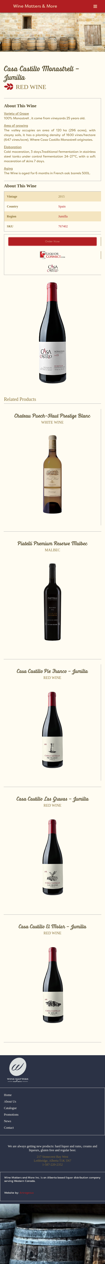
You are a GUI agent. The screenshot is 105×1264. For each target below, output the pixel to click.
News (7, 1121)
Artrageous (27, 1192)
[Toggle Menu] (95, 6)
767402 (63, 226)
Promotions (11, 1114)
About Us (10, 1101)
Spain (61, 206)
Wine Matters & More (35, 6)
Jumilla (62, 216)
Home (8, 1095)
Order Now (52, 241)
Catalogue (10, 1108)
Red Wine (31, 86)
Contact (9, 1128)
